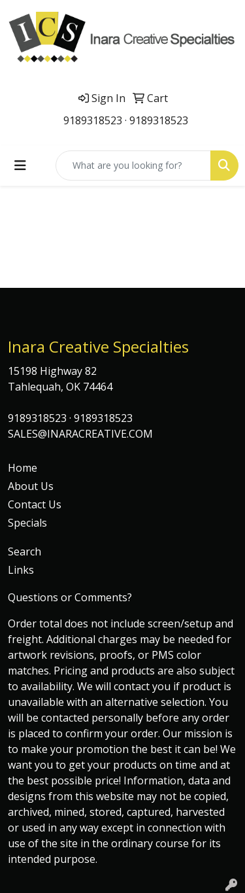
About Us (31, 486)
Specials (27, 523)
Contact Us (34, 504)
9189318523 (92, 120)
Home (22, 468)
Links (21, 570)
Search (24, 551)
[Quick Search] (133, 165)
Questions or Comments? (70, 597)
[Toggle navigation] (20, 165)
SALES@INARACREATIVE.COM (80, 434)
